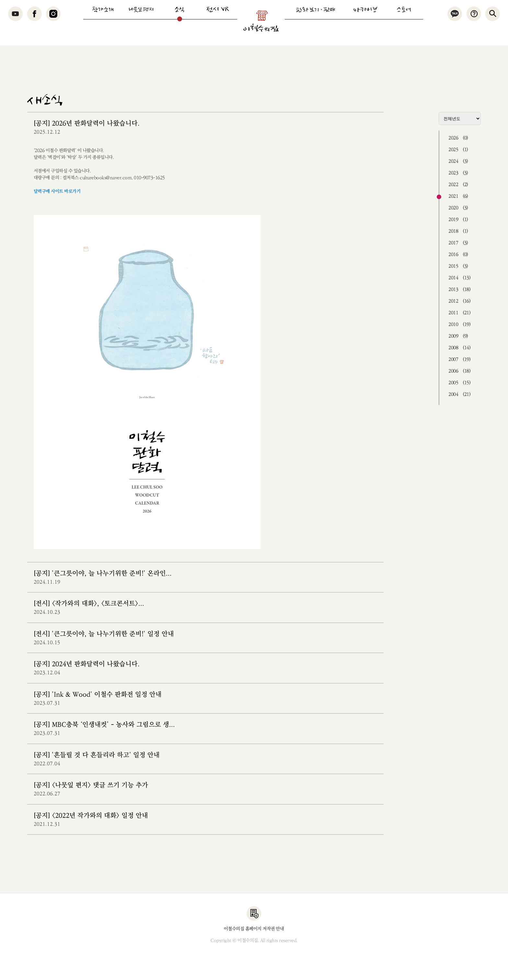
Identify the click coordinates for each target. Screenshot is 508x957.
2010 (459, 324)
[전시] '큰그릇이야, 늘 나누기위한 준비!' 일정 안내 (104, 634)
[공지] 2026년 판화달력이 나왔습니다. (87, 123)
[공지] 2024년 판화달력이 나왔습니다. (87, 664)
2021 (458, 196)
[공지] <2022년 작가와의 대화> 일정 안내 (91, 815)
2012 (459, 301)
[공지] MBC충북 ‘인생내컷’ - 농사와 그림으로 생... (104, 724)
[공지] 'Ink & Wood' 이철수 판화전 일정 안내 (98, 694)
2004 (459, 394)
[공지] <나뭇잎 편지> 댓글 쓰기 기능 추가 (91, 785)
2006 (459, 371)
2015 (458, 266)
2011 (459, 312)
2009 (458, 336)
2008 (459, 347)
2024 (458, 161)
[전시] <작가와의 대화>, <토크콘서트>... (89, 603)
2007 (459, 359)
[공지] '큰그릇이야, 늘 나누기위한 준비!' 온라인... (103, 573)
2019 (458, 219)
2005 (459, 382)
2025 (458, 149)
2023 (458, 173)
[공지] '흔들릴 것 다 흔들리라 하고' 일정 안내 (97, 755)
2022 (458, 184)
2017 (458, 243)
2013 (459, 289)
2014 (459, 278)
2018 (458, 231)
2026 (458, 138)
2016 (458, 254)
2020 (458, 208)
